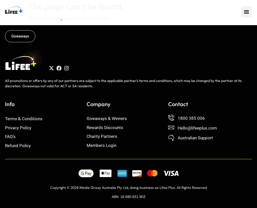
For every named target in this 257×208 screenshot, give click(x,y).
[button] (246, 11)
